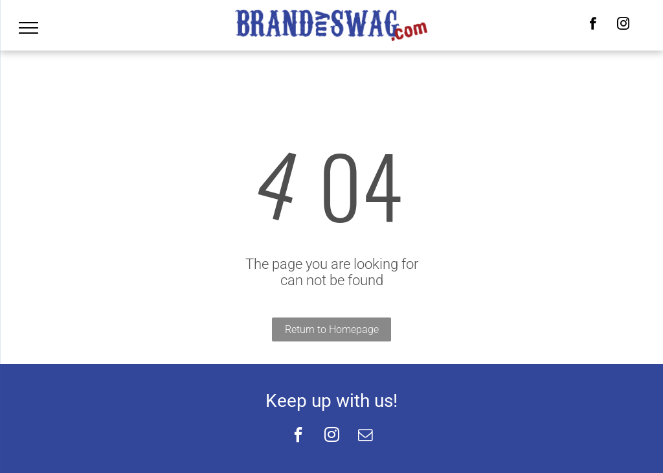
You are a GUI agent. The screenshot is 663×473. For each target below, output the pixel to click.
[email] (365, 436)
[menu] (28, 28)
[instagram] (623, 25)
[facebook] (592, 25)
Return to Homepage (332, 329)
